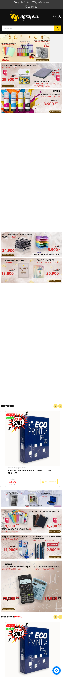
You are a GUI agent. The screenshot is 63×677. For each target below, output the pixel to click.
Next (60, 406)
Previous (55, 406)
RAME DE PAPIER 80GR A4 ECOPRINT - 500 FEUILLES (29, 471)
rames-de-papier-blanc (17, 468)
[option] (31, 48)
